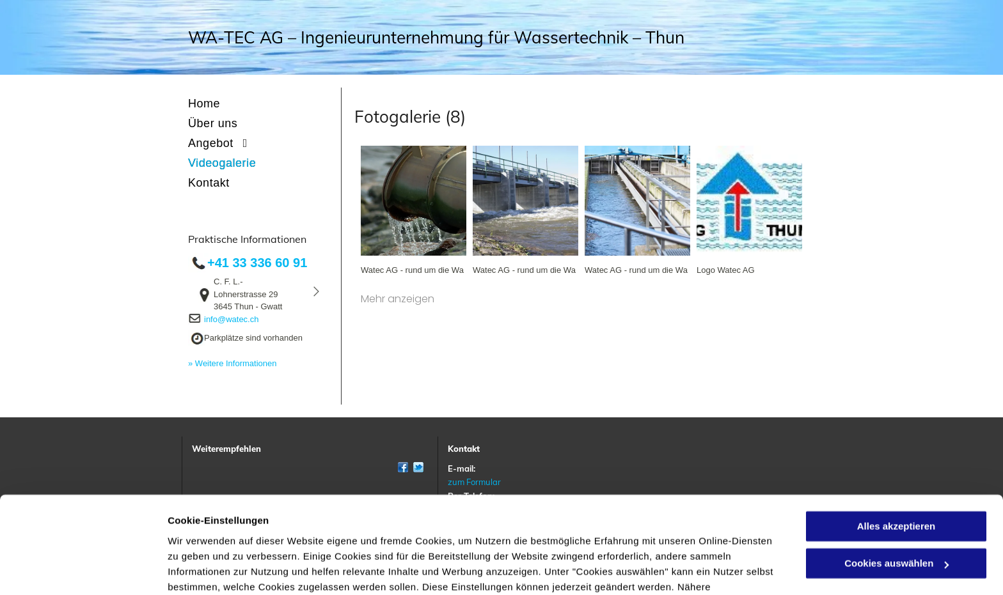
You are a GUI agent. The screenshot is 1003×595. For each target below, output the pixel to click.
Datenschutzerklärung (481, 534)
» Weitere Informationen (232, 363)
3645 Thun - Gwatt (248, 306)
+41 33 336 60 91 (257, 263)
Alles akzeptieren (896, 458)
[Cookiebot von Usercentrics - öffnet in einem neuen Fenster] (83, 570)
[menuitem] (261, 104)
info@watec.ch (231, 319)
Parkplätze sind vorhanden (253, 338)
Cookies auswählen (213, 569)
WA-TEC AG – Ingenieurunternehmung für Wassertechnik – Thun (436, 37)
